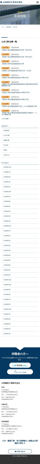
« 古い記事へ (5, 118)
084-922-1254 (12, 394)
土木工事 (15, 27)
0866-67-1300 (12, 429)
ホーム (2, 27)
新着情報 (9, 27)
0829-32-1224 (12, 411)
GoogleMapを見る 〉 (8, 399)
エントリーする (21, 372)
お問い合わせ (20, 451)
